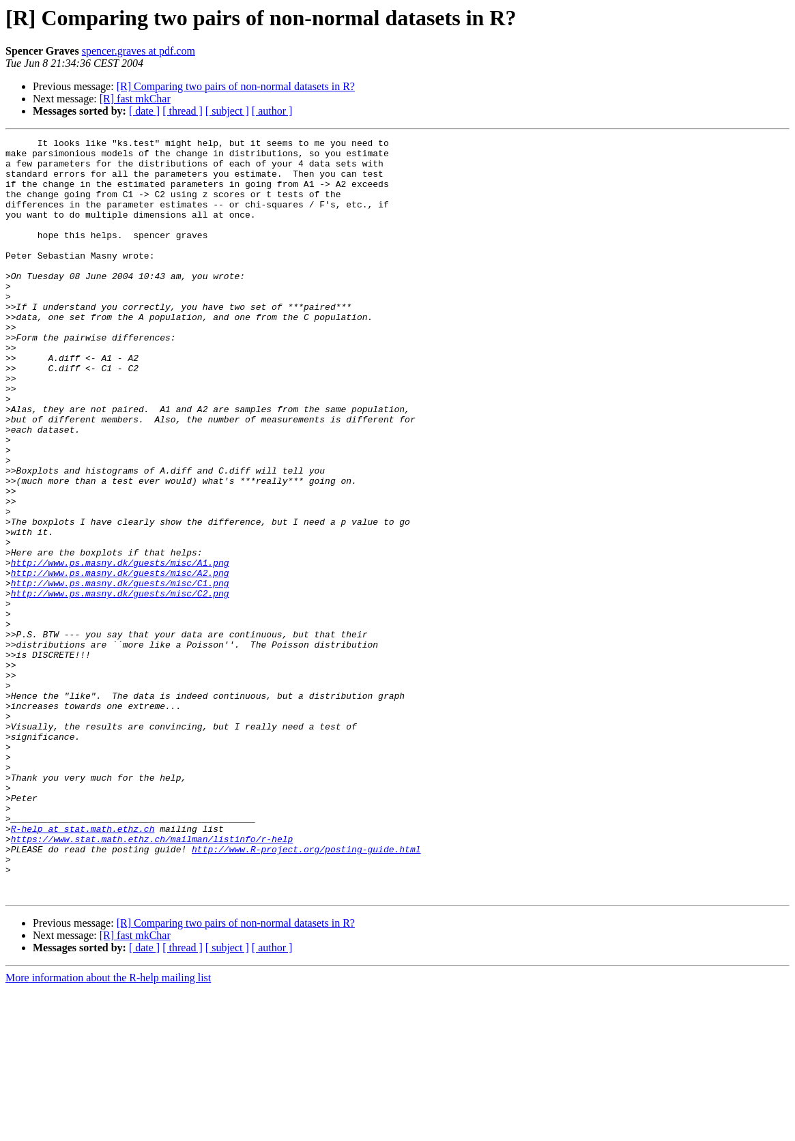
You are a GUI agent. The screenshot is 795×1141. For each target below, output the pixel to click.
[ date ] (144, 111)
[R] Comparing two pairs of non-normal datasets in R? (236, 86)
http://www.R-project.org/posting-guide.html (306, 992)
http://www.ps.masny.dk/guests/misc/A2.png (120, 660)
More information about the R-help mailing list (108, 1129)
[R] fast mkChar (135, 98)
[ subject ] (227, 111)
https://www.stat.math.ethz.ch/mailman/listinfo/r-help (152, 980)
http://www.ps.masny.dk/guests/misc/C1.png (120, 673)
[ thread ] (182, 111)
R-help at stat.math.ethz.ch (83, 968)
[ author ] (272, 111)
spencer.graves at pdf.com (138, 51)
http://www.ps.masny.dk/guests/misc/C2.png (120, 685)
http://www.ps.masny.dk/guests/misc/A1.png (120, 648)
